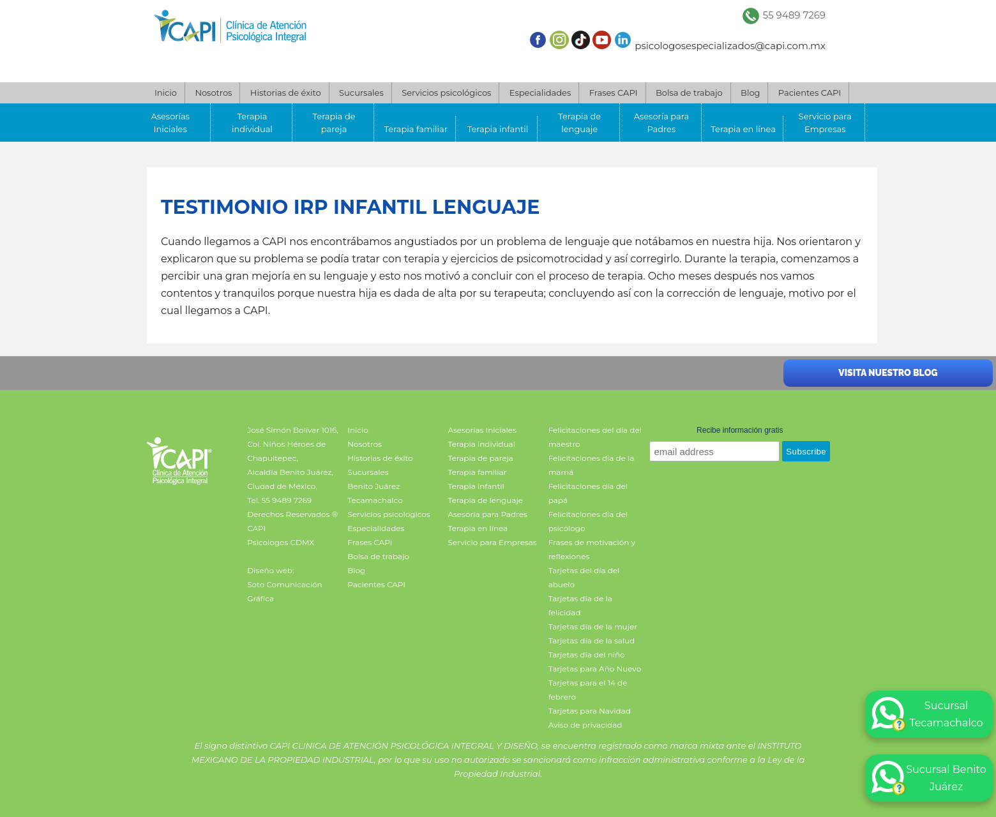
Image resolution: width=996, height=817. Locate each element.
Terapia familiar (416, 129)
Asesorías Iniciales (170, 122)
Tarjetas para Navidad (589, 711)
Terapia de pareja (334, 122)
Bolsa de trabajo (689, 92)
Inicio (166, 92)
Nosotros (213, 92)
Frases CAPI (613, 92)
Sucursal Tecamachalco (927, 714)
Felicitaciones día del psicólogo (588, 521)
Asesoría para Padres (661, 122)
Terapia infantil (498, 129)
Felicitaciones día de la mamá (591, 465)
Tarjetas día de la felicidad (580, 605)
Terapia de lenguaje (579, 122)
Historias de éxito (285, 92)
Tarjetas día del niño (586, 654)
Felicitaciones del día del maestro (595, 437)
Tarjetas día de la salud (591, 640)
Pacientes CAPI (809, 92)
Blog (750, 92)
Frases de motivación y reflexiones (591, 549)
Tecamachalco (374, 500)
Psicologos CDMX (280, 542)
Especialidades (540, 92)
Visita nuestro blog (887, 373)
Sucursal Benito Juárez (928, 778)
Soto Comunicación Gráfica (284, 591)
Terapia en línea (743, 129)
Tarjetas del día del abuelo (584, 577)
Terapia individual (252, 122)
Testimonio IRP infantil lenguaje (350, 207)
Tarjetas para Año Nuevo (595, 668)
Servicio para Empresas (825, 122)
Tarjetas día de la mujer (592, 626)
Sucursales (361, 92)
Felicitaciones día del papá (588, 493)
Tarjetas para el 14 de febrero (588, 689)
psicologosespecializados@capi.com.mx (730, 46)
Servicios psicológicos (446, 92)
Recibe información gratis (740, 430)
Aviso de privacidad (585, 725)
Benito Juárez (373, 486)
